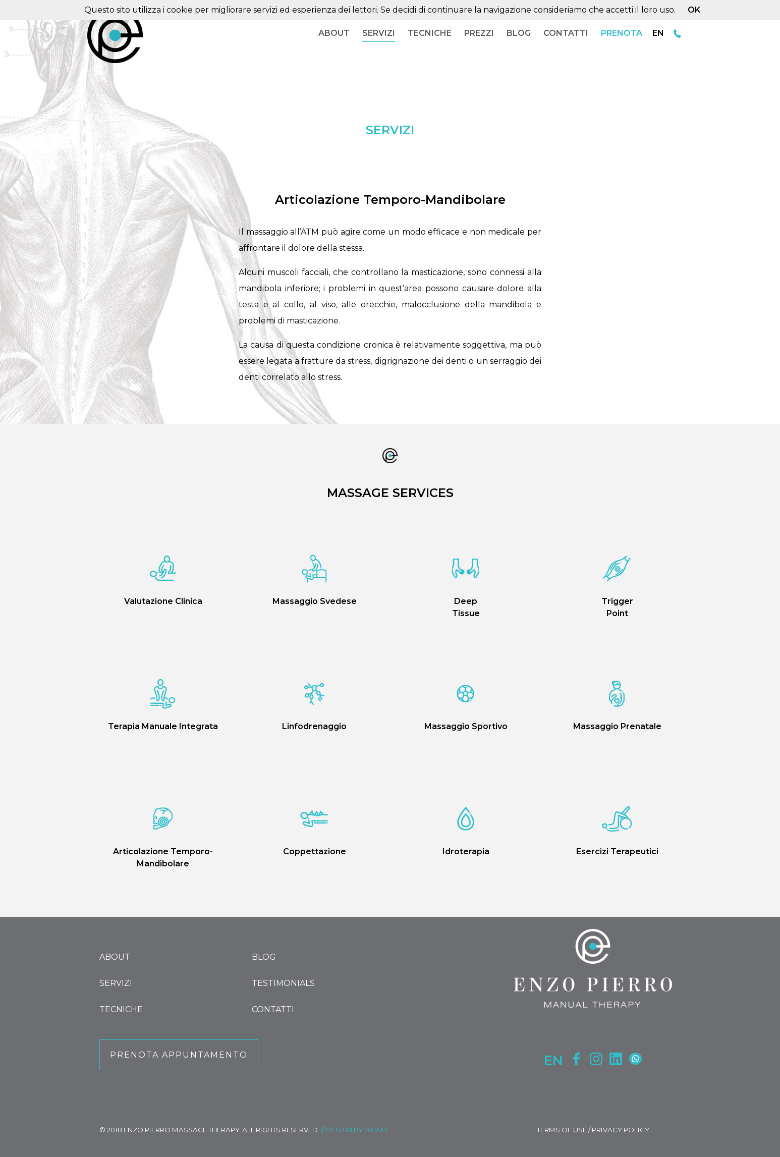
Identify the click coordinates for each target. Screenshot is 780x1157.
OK (694, 10)
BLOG (519, 33)
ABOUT (334, 33)
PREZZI (479, 33)
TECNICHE (430, 33)
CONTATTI (565, 33)
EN (658, 33)
